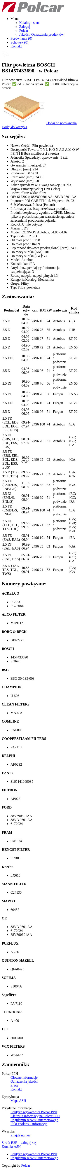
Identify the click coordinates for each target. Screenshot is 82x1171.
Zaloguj (24, 26)
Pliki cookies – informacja (28, 1124)
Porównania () (21, 38)
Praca (14, 1085)
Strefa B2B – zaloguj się (19, 1143)
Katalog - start (29, 23)
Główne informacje (24, 1077)
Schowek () (19, 42)
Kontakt (16, 46)
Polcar (23, 30)
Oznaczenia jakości (24, 1081)
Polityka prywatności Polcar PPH (33, 1112)
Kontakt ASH (11, 1146)
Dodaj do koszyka (14, 127)
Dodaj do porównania (61, 123)
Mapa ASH (18, 1101)
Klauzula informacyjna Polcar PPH (35, 1116)
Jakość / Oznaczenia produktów (41, 34)
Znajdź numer (20, 1135)
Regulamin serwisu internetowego (34, 1120)
